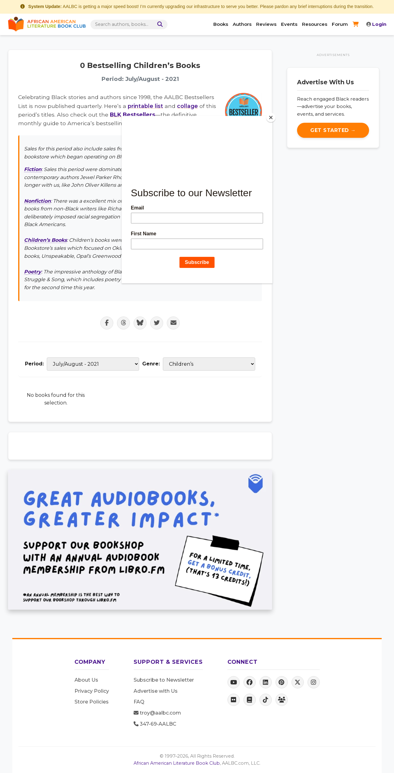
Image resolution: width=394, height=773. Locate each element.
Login (376, 24)
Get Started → (333, 130)
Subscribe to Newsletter (164, 680)
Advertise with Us (156, 691)
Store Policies (91, 702)
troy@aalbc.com (157, 713)
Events (289, 24)
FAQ (139, 702)
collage (187, 106)
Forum (340, 24)
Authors (242, 24)
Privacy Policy (91, 691)
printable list (145, 106)
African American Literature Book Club (177, 763)
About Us (86, 680)
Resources (314, 24)
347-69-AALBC (155, 724)
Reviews (266, 24)
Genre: (151, 364)
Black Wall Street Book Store (190, 149)
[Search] (159, 24)
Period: (34, 364)
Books (220, 24)
